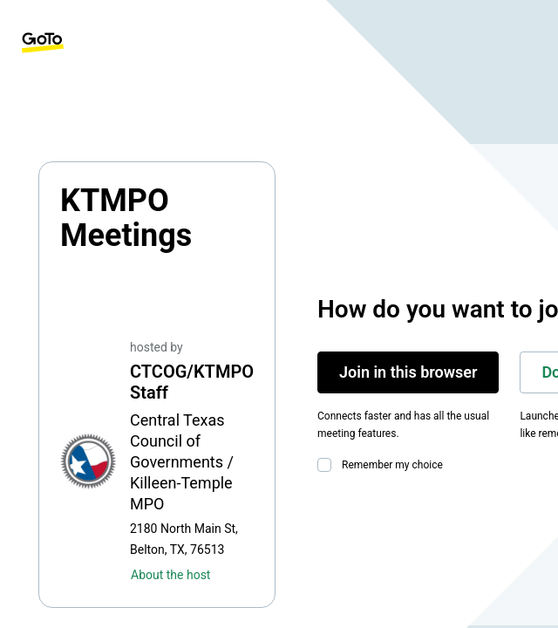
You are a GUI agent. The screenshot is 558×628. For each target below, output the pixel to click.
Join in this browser (408, 372)
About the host (170, 575)
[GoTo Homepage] (43, 43)
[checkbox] (327, 465)
